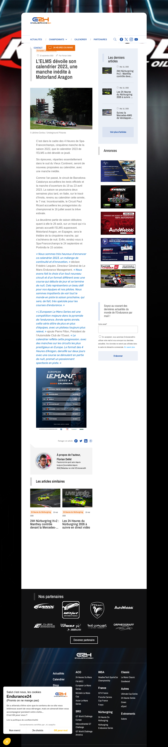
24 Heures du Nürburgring (41, 512)
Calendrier (80, 39)
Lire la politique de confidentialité (22, 720)
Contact (38, 47)
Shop (56, 685)
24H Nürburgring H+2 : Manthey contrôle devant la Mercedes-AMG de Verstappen (44, 524)
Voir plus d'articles (118, 131)
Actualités (36, 39)
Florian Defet (66, 55)
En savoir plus (129, 347)
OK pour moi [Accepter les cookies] (61, 730)
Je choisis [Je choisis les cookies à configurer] (37, 730)
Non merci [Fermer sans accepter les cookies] (14, 730)
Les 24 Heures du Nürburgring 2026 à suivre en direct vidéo (76, 524)
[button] (7, 741)
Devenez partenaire (84, 640)
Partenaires (100, 39)
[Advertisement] (109, 23)
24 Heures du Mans (63, 47)
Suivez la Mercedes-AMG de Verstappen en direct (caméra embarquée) (124, 115)
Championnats (56, 39)
